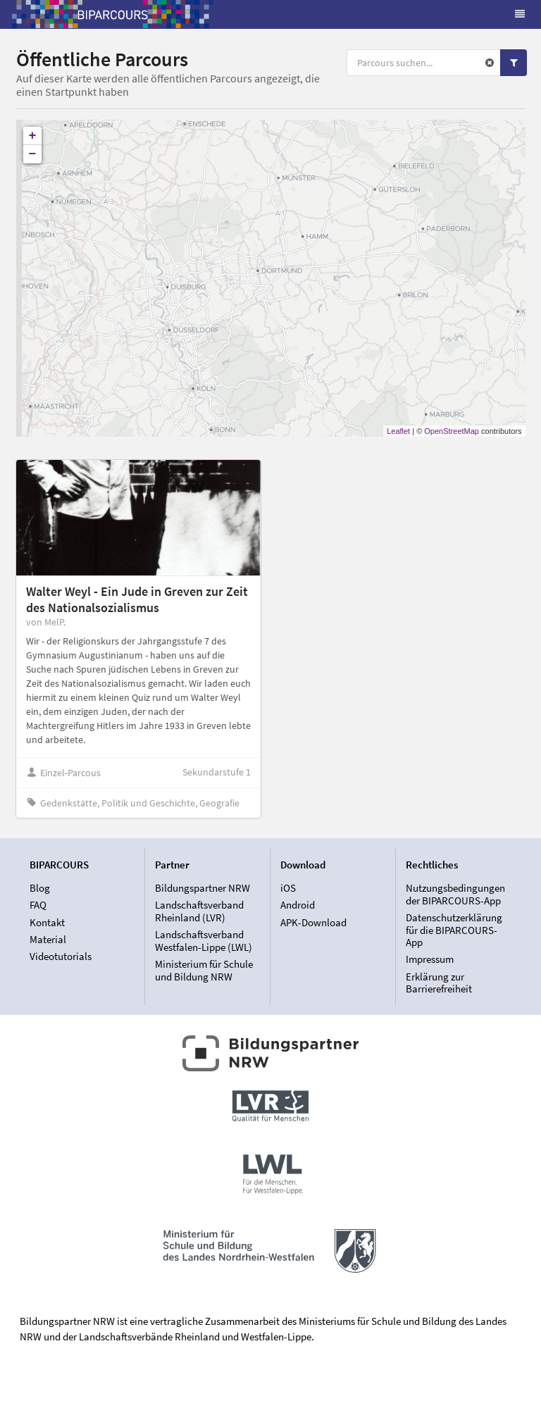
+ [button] (33, 135)
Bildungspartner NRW (202, 888)
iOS (288, 888)
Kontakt (47, 922)
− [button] (33, 154)
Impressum (430, 959)
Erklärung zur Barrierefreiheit (439, 982)
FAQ (38, 904)
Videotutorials (61, 956)
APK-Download (313, 922)
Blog (40, 888)
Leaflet (398, 431)
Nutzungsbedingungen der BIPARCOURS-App (455, 894)
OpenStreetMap (451, 431)
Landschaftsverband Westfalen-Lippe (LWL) (203, 941)
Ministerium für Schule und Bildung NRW (204, 970)
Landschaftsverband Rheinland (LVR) (199, 911)
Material (48, 939)
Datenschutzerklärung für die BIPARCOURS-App (454, 930)
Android (297, 904)
